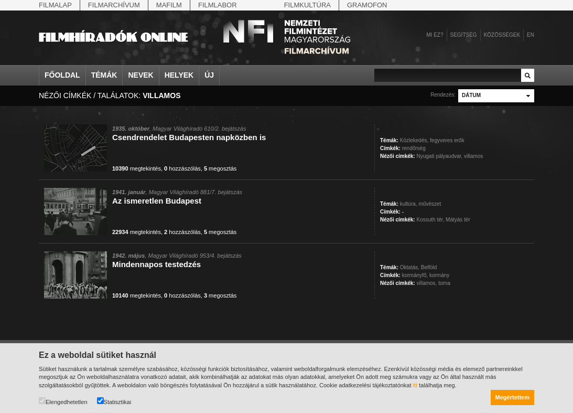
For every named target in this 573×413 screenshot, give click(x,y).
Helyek (179, 75)
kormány (439, 275)
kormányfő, (415, 275)
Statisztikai (114, 401)
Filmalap (55, 5)
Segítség (463, 35)
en (530, 35)
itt (415, 385)
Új (209, 75)
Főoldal (62, 75)
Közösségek (502, 35)
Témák (104, 75)
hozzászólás (182, 168)
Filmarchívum (114, 5)
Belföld (429, 267)
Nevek (140, 75)
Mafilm (169, 5)
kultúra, (408, 204)
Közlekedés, (414, 140)
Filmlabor (217, 5)
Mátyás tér (458, 220)
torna (444, 283)
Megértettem (512, 397)
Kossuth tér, (430, 220)
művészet (429, 204)
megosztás (220, 168)
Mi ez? (434, 35)
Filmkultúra (307, 5)
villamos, (426, 283)
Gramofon (367, 5)
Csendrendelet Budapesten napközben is (189, 137)
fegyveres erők (447, 140)
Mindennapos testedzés (156, 264)
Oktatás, (409, 267)
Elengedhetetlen (63, 401)
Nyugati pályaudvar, (439, 156)
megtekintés (136, 168)
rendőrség (414, 148)
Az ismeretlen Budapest (156, 200)
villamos (473, 156)
